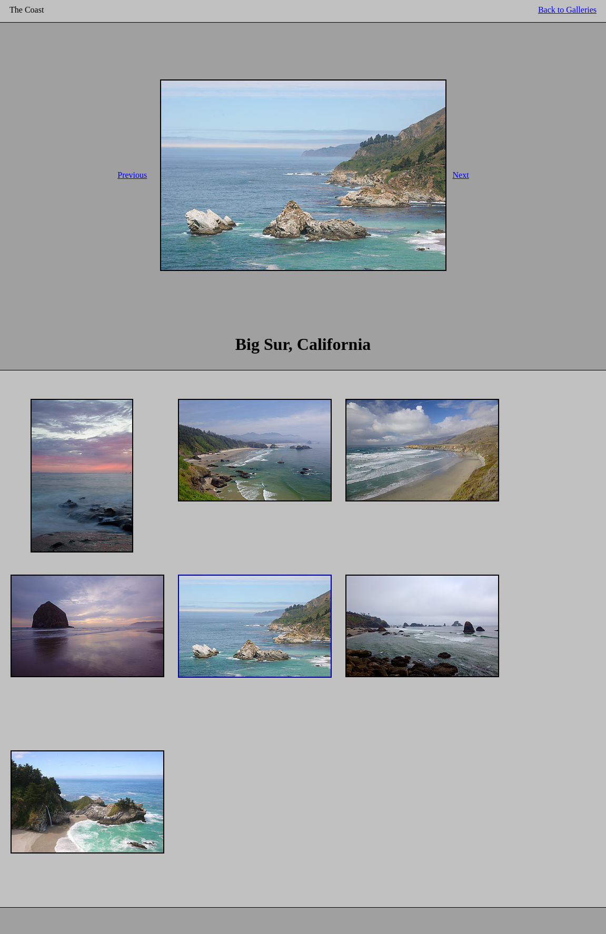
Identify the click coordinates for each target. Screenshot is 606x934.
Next (461, 174)
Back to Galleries (567, 9)
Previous (132, 174)
